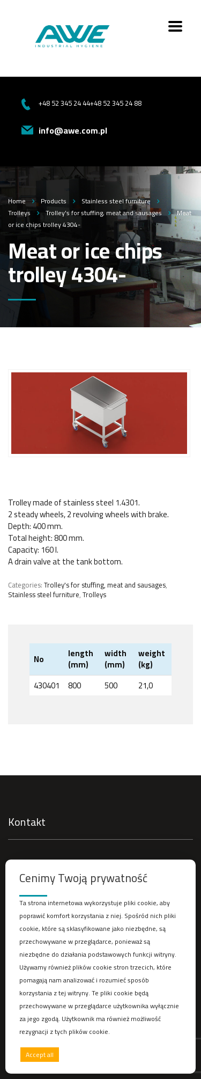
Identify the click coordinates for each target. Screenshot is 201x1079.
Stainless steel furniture (43, 594)
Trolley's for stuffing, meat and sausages (105, 584)
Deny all (97, 1054)
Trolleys (94, 594)
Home (17, 201)
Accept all (40, 1054)
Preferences (158, 1054)
